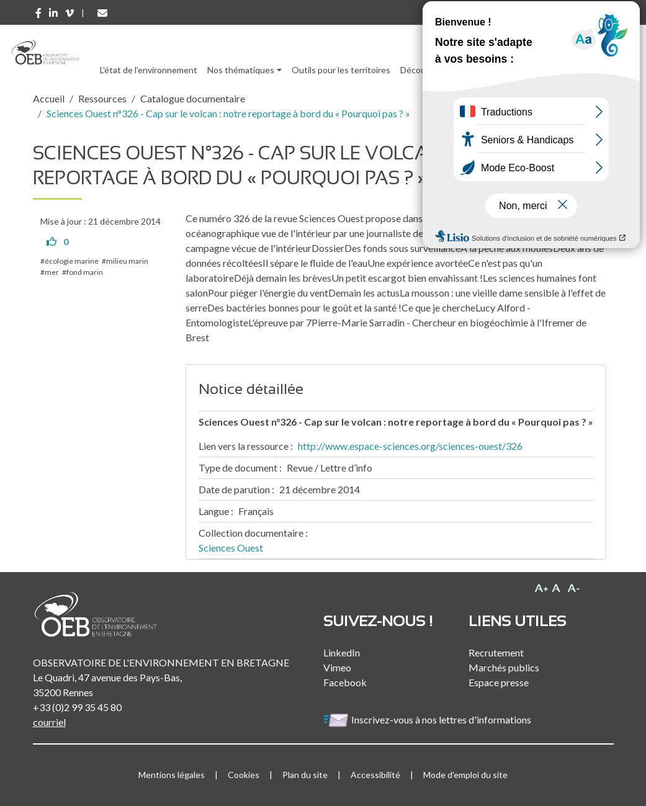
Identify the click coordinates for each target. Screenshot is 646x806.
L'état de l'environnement (148, 70)
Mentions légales (171, 774)
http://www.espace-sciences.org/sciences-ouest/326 (410, 446)
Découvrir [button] (419, 70)
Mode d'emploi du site (465, 774)
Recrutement (496, 652)
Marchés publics (504, 667)
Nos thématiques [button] (240, 70)
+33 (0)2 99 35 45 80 (77, 707)
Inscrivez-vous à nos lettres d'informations (428, 719)
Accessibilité (375, 774)
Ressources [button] (478, 70)
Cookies (243, 774)
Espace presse (499, 682)
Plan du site (305, 774)
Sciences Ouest (231, 547)
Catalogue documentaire (192, 98)
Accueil (49, 98)
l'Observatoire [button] (557, 70)
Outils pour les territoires (341, 70)
